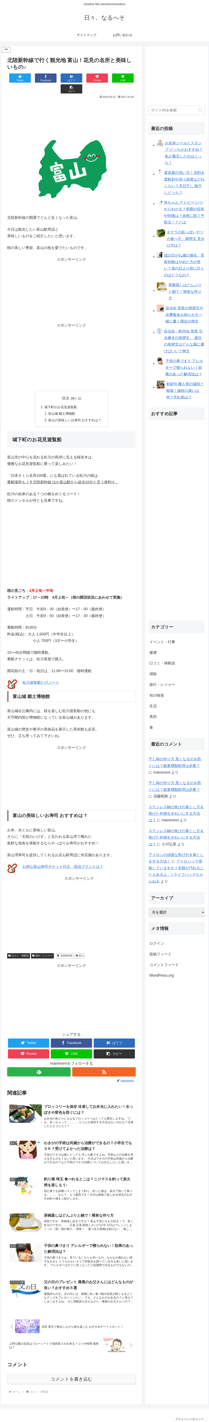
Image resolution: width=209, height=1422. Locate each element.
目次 (65, 387)
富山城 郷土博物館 (61, 403)
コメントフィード (164, 965)
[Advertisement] (71, 101)
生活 (153, 706)
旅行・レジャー (42, 945)
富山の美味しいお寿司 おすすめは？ (74, 409)
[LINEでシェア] (103, 78)
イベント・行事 (162, 642)
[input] (177, 110)
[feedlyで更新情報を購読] (39, 1061)
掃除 (153, 674)
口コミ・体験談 (18, 945)
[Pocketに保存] (82, 78)
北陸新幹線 (64, 945)
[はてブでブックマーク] (60, 78)
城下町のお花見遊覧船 (60, 396)
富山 (80, 945)
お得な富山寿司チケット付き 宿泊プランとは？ (62, 856)
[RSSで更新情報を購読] (104, 1061)
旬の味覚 (156, 695)
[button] (125, 78)
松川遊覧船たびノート (40, 672)
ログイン (156, 943)
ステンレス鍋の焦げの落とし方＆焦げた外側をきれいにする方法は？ (176, 813)
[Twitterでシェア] (18, 78)
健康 (153, 652)
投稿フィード (160, 954)
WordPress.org (161, 975)
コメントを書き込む (71, 1369)
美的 (153, 717)
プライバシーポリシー (189, 1409)
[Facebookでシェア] (39, 78)
